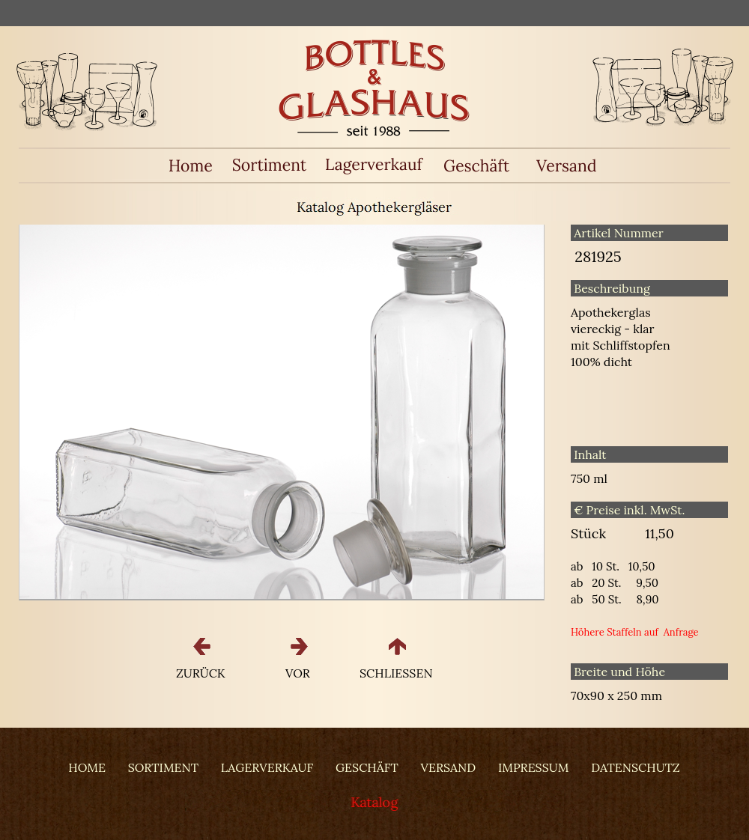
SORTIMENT (163, 767)
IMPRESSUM (533, 767)
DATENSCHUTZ (635, 767)
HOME (87, 767)
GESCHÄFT (367, 767)
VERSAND (448, 767)
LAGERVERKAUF (267, 767)
